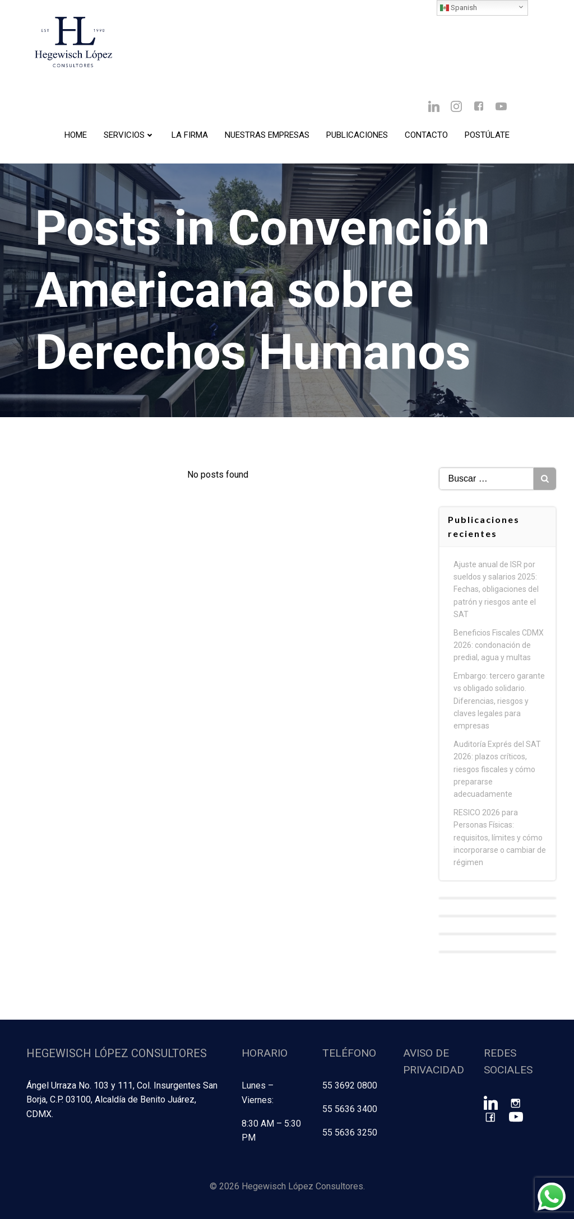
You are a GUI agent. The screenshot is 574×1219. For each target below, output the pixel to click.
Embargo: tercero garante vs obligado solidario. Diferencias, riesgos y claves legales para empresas (499, 701)
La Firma (190, 135)
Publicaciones (357, 135)
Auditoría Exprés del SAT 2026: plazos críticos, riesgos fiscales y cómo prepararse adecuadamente (497, 769)
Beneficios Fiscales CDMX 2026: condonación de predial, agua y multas (498, 645)
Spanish (458, 7)
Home (75, 135)
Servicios (129, 135)
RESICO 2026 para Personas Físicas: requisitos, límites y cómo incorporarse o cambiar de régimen (499, 837)
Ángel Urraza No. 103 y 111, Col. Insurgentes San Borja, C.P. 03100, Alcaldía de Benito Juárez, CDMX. (121, 1099)
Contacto (426, 135)
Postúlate (487, 135)
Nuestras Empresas (267, 135)
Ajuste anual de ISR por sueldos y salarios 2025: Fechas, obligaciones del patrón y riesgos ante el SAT (496, 589)
